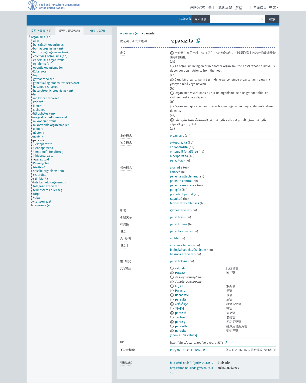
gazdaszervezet (180, 210)
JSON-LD (199, 350)
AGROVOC (197, 7)
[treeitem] (43, 37)
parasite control (181, 181)
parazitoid (177, 160)
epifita (174, 238)
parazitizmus (178, 224)
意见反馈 (225, 7)
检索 (272, 19)
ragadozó (176, 199)
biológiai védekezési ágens (188, 250)
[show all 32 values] (183, 335)
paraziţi (180, 322)
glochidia (176, 167)
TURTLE (188, 350)
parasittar (182, 326)
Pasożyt (180, 273)
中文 (272, 7)
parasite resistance (183, 185)
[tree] (69, 209)
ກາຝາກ (180, 317)
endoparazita (179, 147)
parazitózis (177, 217)
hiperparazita (179, 156)
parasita (181, 331)
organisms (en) (130, 33)
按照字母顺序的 (41, 31)
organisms (177, 136)
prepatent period (181, 194)
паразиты (181, 295)
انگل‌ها (179, 286)
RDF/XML (176, 350)
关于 (211, 7)
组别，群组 (97, 31)
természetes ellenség (184, 203)
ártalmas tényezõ (182, 245)
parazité (180, 313)
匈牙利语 (200, 19)
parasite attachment (184, 176)
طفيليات (180, 268)
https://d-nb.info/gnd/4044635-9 (191, 363)
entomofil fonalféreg (184, 151)
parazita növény (181, 231)
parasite (181, 299)
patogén (175, 190)
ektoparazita (178, 143)
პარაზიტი (181, 304)
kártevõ (175, 172)
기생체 (179, 308)
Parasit (180, 290)
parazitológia (179, 261)
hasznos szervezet (182, 254)
